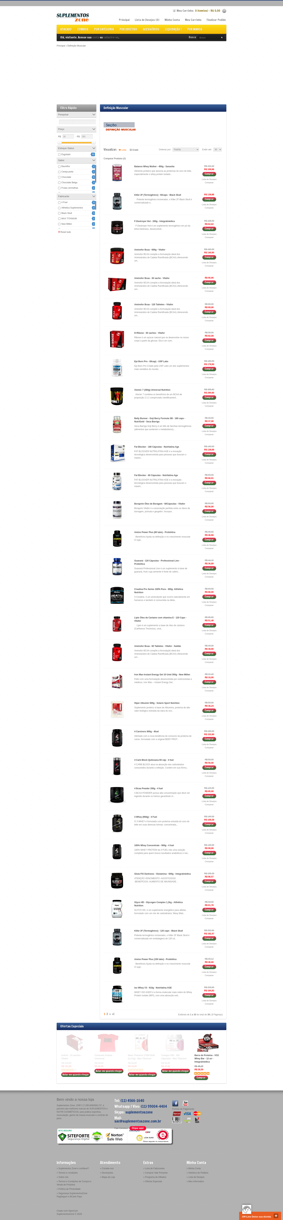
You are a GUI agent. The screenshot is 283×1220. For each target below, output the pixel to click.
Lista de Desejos (209, 179)
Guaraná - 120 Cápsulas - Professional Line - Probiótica (157, 562)
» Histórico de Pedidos (197, 1173)
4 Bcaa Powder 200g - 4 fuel (148, 788)
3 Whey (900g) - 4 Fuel (145, 817)
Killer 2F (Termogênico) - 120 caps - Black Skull (158, 931)
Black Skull (66, 213)
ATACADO (66, 30)
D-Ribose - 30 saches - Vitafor (149, 333)
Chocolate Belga (69, 182)
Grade (135, 150)
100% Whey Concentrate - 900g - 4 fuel (154, 845)
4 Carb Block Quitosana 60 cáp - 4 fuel (154, 760)
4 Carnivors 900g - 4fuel (146, 731)
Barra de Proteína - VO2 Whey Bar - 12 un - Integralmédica (206, 1058)
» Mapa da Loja (107, 1177)
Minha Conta (172, 20)
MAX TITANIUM (69, 218)
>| (113, 1014)
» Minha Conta (194, 1168)
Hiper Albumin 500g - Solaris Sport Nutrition (157, 703)
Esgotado (66, 154)
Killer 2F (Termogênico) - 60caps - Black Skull (157, 195)
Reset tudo (64, 231)
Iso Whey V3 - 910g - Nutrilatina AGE (153, 987)
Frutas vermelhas (69, 188)
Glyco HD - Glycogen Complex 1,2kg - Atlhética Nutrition (158, 904)
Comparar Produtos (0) (115, 158)
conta (95, 37)
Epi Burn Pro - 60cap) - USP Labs (151, 361)
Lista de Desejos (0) (147, 20)
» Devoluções (106, 1173)
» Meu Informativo (195, 1181)
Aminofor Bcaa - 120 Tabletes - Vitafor (153, 304)
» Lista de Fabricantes (154, 1168)
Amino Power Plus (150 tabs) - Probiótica (155, 959)
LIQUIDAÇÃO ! (173, 30)
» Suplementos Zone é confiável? (73, 1168)
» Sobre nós (62, 1177)
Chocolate (66, 177)
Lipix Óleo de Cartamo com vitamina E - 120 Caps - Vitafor (160, 619)
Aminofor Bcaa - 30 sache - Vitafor (151, 278)
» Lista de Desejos (195, 1177)
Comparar (209, 182)
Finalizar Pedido (216, 20)
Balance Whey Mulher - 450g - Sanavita (154, 166)
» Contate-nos (107, 1168)
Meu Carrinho (193, 20)
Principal (124, 20)
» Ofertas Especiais (152, 1181)
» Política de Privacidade (68, 1189)
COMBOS (82, 30)
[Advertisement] (141, 74)
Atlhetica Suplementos (72, 207)
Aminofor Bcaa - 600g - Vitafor (149, 249)
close (276, 1216)
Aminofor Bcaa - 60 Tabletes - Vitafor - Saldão (157, 646)
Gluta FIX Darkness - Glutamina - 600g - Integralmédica (162, 874)
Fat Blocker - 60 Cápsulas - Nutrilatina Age (156, 475)
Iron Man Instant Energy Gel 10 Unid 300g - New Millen (162, 674)
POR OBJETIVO (128, 30)
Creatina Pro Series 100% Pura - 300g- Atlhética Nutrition (158, 591)
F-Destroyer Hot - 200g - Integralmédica (154, 221)
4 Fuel (64, 202)
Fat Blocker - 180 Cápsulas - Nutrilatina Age (156, 447)
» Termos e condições (67, 1173)
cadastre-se (110, 37)
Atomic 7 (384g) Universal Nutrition (152, 390)
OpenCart (73, 1211)
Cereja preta (67, 171)
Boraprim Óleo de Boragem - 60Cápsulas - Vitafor (159, 504)
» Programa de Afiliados (154, 1177)
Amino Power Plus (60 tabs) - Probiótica (154, 532)
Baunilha (65, 166)
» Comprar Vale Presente (155, 1173)
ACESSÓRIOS (151, 30)
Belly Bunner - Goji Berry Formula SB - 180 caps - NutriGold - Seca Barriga (159, 420)
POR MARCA (195, 30)
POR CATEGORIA (104, 30)
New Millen (66, 224)
